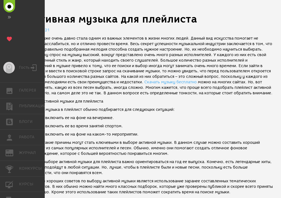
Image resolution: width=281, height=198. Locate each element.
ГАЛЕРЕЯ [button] (12, 90)
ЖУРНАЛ (12, 152)
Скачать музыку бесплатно (170, 82)
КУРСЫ (12, 184)
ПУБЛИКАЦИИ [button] (12, 106)
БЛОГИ (12, 121)
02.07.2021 (38, 30)
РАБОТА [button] (12, 137)
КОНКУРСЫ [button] (12, 168)
